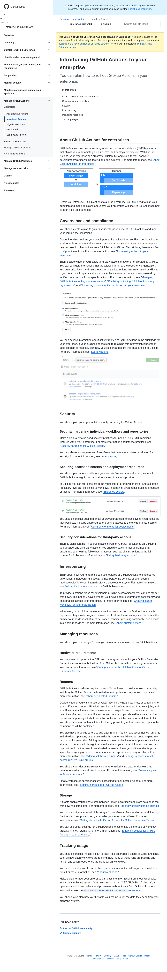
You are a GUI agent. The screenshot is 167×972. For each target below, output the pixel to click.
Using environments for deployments (112, 526)
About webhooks (107, 872)
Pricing (147, 956)
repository (111, 890)
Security (107, 956)
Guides (8, 175)
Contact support (70, 933)
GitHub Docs (17, 6)
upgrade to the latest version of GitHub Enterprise (84, 43)
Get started (12, 129)
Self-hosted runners (16, 134)
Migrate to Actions (16, 124)
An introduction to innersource (81, 586)
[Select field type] (82, 24)
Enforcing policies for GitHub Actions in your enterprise (113, 285)
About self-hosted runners (101, 696)
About (125, 959)
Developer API (98, 959)
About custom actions (128, 623)
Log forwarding (99, 351)
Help (124, 956)
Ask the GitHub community (76, 928)
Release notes (11, 183)
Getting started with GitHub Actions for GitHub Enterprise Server (117, 820)
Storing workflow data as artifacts (140, 805)
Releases (9, 190)
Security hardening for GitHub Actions (82, 445)
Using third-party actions (121, 555)
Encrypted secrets (113, 491)
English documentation (139, 9)
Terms (89, 956)
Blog (119, 959)
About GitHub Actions (17, 114)
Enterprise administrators (18, 27)
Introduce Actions (16, 119)
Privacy (98, 956)
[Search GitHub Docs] (139, 24)
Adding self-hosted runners (102, 756)
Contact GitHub (135, 956)
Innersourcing (109, 456)
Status (116, 956)
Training (110, 959)
